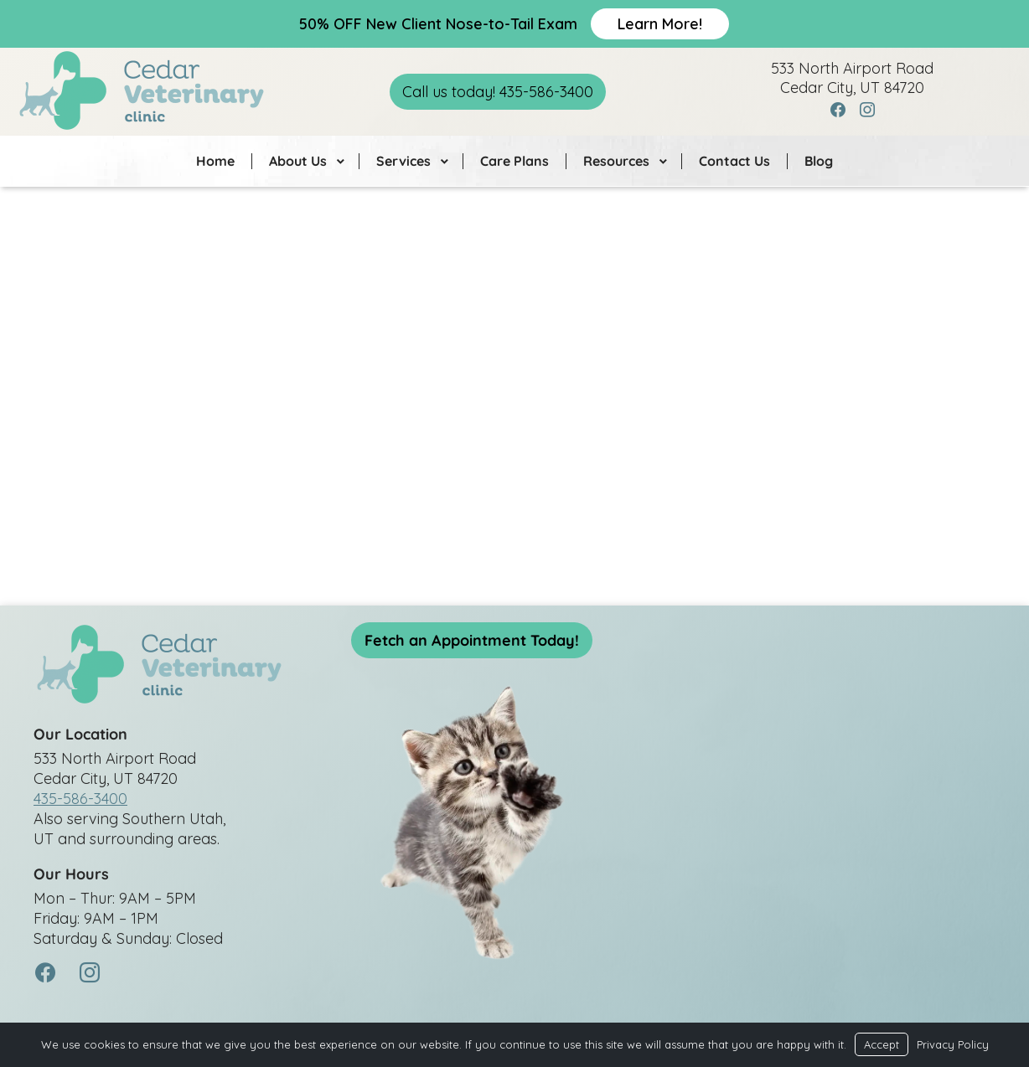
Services (403, 160)
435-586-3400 (80, 798)
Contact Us (734, 160)
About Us (298, 160)
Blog (818, 160)
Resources (616, 160)
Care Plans (514, 160)
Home (215, 160)
